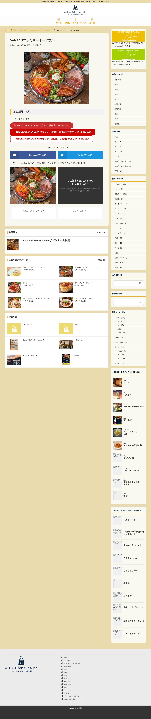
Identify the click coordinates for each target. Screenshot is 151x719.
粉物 (116, 243)
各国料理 (118, 104)
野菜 (116, 253)
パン (116, 218)
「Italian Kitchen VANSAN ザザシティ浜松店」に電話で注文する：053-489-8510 (52, 132)
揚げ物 (117, 363)
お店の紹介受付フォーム (73, 699)
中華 (116, 89)
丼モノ (117, 347)
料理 (15, 30)
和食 (116, 84)
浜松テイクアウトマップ (75, 23)
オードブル (119, 204)
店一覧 (92, 23)
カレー (117, 337)
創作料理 (118, 80)
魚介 (116, 263)
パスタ (117, 213)
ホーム (59, 23)
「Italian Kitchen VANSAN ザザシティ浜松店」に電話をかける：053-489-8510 (52, 139)
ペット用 (118, 233)
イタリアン (119, 99)
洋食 (116, 94)
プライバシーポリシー (72, 696)
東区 (116, 151)
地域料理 (118, 109)
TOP (7, 30)
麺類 (116, 268)
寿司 (116, 238)
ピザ (116, 228)
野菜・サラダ (119, 258)
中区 (116, 137)
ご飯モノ (118, 194)
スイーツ (118, 119)
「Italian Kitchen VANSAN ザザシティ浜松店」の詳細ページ (41, 125)
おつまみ (118, 184)
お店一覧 (101, 232)
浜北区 (117, 156)
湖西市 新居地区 (121, 161)
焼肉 (116, 114)
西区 (116, 171)
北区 (116, 142)
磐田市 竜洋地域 (121, 166)
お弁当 (117, 189)
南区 (116, 147)
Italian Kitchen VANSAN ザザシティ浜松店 (35, 30)
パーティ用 (119, 223)
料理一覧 (101, 260)
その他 (117, 124)
